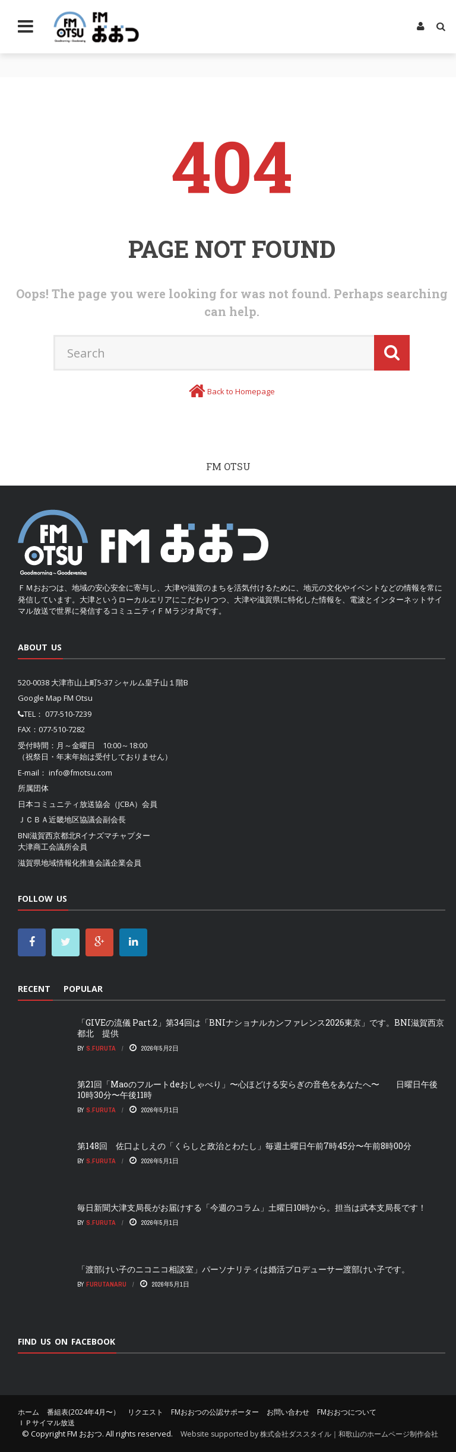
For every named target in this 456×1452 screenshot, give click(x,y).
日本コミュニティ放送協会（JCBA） (80, 804)
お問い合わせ (288, 1412)
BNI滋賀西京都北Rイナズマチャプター (84, 835)
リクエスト (145, 1412)
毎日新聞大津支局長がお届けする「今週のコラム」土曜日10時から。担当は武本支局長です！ (251, 1207)
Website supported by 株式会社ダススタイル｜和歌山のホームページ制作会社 (309, 1434)
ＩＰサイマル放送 (46, 1423)
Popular (83, 988)
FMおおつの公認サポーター (215, 1412)
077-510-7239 (68, 714)
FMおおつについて (346, 1412)
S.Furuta (101, 1048)
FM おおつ (84, 1433)
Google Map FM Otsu (55, 698)
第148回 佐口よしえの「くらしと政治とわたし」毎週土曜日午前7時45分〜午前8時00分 (244, 1145)
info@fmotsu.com (80, 772)
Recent (34, 988)
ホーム (28, 1412)
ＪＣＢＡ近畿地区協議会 (60, 819)
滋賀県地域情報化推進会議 (64, 862)
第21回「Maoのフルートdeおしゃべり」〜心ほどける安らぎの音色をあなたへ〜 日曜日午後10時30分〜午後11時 (257, 1089)
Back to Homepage (241, 391)
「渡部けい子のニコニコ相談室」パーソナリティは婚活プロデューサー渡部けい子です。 (243, 1269)
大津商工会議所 (45, 846)
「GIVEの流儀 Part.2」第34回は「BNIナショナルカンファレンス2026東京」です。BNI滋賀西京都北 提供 (260, 1028)
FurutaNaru (106, 1284)
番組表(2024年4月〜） (83, 1412)
